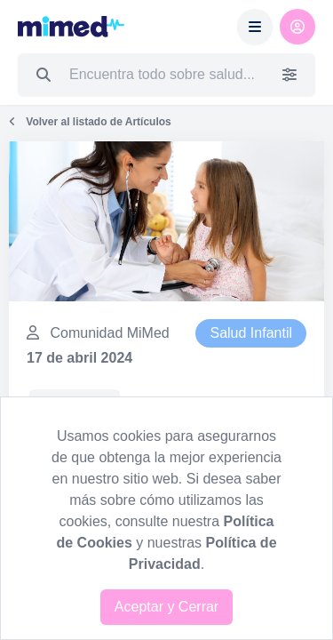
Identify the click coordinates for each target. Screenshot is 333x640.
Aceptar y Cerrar (166, 606)
